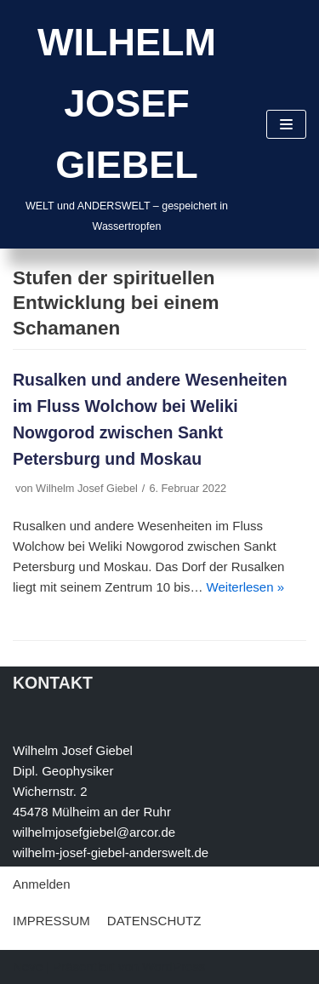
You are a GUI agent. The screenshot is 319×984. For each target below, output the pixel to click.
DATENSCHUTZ (154, 920)
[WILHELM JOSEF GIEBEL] (127, 124)
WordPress (173, 966)
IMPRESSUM (51, 920)
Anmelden (42, 884)
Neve (28, 966)
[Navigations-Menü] (286, 124)
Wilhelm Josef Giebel (87, 488)
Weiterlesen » (245, 587)
